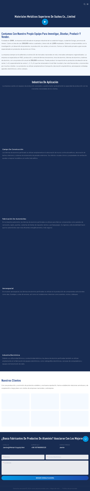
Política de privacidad (69, 488)
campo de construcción (12, 149)
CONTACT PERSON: (65, 445)
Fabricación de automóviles (14, 219)
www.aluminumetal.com (40, 488)
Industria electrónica (11, 355)
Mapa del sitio (55, 488)
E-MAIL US (6, 445)
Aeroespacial (7, 288)
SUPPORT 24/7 (35, 445)
